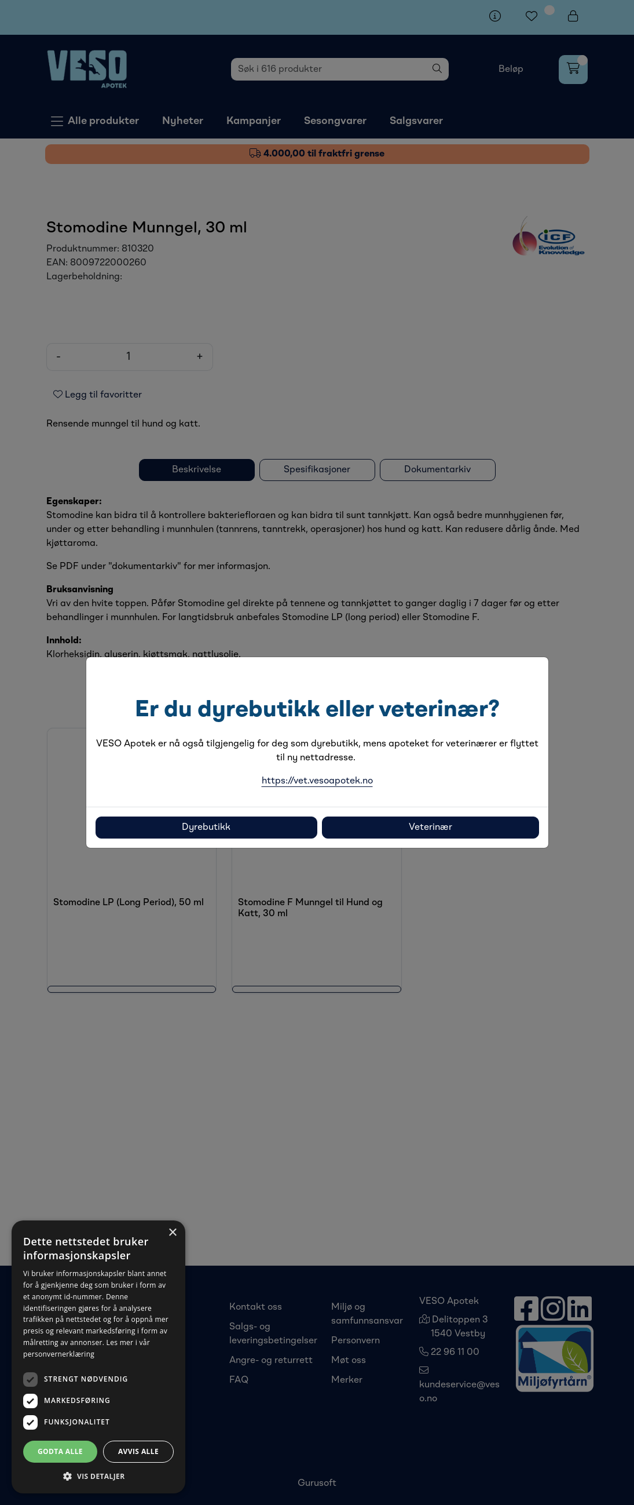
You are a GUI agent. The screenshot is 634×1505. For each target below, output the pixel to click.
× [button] (172, 1233)
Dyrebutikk (206, 827)
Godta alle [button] (60, 1451)
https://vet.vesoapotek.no (317, 781)
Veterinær (430, 827)
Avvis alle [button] (138, 1451)
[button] (98, 1476)
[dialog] (98, 1356)
